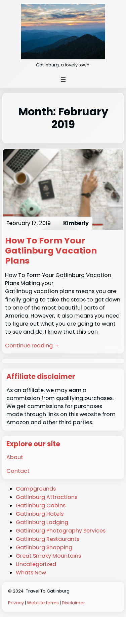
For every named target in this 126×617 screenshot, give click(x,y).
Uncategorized (36, 564)
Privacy (16, 603)
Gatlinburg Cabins (41, 505)
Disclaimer (73, 603)
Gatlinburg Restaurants (47, 539)
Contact (18, 471)
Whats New (31, 572)
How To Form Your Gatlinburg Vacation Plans (51, 250)
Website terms (43, 603)
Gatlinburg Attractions (46, 497)
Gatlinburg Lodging (42, 522)
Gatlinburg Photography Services (61, 531)
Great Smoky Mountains (48, 556)
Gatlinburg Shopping (44, 547)
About (14, 457)
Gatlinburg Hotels (40, 514)
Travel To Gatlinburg (48, 591)
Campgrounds (36, 489)
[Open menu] (63, 79)
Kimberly (76, 223)
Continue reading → (32, 345)
